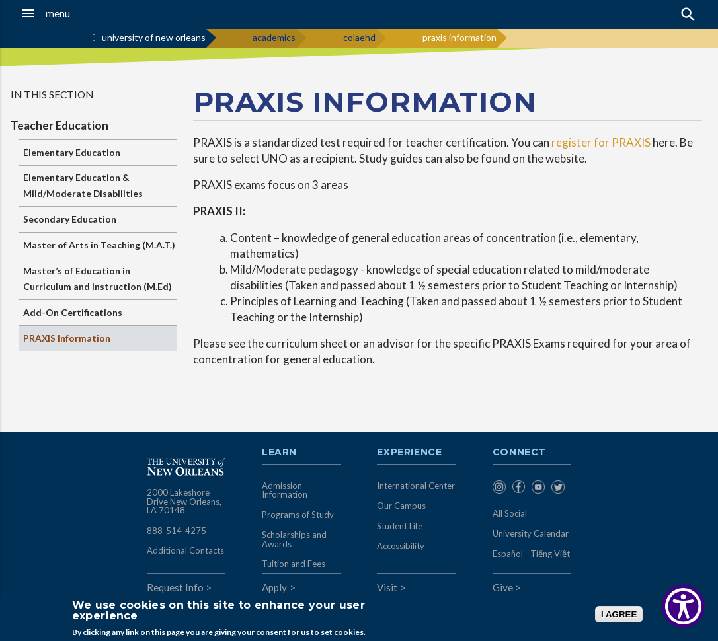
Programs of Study (298, 514)
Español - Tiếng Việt (531, 553)
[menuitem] (499, 488)
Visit (387, 587)
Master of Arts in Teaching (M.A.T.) (99, 244)
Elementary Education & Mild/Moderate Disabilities (83, 185)
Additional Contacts (185, 550)
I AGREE (619, 614)
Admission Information (284, 490)
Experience (409, 452)
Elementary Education (71, 152)
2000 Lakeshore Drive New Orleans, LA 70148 (184, 501)
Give (503, 587)
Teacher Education (59, 125)
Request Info (175, 587)
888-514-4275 (176, 530)
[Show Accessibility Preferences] (683, 606)
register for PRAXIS (601, 142)
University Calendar (531, 533)
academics (274, 37)
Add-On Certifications (72, 312)
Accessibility (400, 546)
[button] (69, 13)
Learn (279, 452)
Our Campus (401, 505)
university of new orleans (154, 37)
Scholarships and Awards (294, 539)
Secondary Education (69, 219)
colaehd (359, 37)
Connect (520, 452)
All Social (510, 513)
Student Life (399, 526)
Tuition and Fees (293, 563)
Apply (274, 587)
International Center (416, 485)
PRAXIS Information (66, 338)
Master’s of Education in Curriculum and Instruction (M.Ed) (97, 278)
